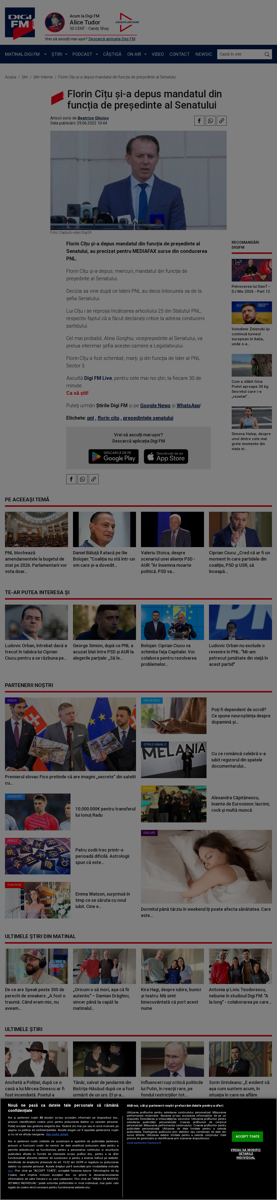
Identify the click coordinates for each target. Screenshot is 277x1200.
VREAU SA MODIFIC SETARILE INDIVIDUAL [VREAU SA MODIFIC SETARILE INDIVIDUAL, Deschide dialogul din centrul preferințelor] (246, 1153)
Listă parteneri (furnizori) (144, 1142)
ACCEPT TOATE (248, 1137)
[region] (138, 1149)
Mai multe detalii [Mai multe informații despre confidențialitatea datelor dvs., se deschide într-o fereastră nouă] (57, 1134)
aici (10, 1170)
